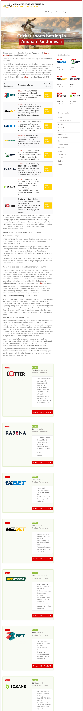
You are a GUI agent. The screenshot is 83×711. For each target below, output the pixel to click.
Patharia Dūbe (63, 137)
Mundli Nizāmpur (64, 121)
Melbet (20, 104)
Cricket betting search (64, 12)
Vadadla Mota (63, 144)
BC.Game (21, 179)
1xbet (20, 122)
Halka (60, 164)
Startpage (48, 12)
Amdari (60, 151)
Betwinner (22, 135)
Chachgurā (62, 154)
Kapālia (60, 158)
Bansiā (60, 124)
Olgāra (60, 161)
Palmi (60, 117)
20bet (20, 150)
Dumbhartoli (62, 134)
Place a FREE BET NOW (42, 412)
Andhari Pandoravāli (40, 373)
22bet (26, 77)
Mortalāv (61, 127)
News (77, 12)
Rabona (22, 164)
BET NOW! (47, 95)
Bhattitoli (61, 131)
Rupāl (60, 141)
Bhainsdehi (62, 148)
